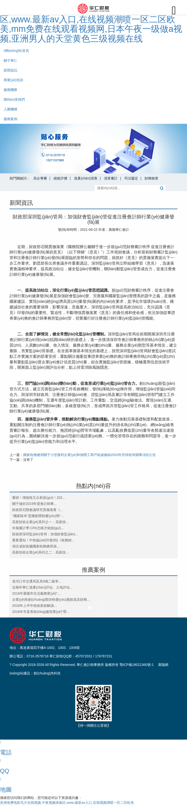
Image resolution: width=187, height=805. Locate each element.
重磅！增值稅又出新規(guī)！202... (38, 498)
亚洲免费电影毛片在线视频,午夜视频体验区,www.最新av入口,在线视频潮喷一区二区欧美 (67, 803)
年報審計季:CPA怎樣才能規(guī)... (38, 528)
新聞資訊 (10, 70)
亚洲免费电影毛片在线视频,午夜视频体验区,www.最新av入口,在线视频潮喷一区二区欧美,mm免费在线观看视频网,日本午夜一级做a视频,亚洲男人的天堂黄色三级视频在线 (91, 24)
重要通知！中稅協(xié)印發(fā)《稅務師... (43, 540)
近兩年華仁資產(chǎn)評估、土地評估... (42, 587)
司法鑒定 (131, 178)
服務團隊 (10, 90)
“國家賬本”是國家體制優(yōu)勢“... (38, 516)
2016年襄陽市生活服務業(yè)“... (36, 593)
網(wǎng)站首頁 (16, 51)
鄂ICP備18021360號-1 (137, 665)
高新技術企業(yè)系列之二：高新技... (40, 552)
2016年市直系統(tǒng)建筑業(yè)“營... (40, 612)
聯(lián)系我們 (14, 99)
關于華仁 (10, 61)
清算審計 (111, 178)
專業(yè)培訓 (13, 80)
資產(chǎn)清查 (85, 178)
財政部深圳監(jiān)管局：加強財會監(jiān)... (45, 534)
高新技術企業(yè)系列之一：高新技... (40, 522)
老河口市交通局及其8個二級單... (36, 581)
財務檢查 (151, 178)
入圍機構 (10, 109)
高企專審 (40, 178)
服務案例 (10, 119)
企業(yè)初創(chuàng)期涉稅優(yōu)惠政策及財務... (51, 599)
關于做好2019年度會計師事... (34, 504)
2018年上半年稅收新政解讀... (34, 606)
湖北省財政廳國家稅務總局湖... (35, 546)
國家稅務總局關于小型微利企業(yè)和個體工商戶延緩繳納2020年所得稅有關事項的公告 (89, 455)
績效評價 (60, 178)
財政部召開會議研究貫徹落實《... (37, 510)
